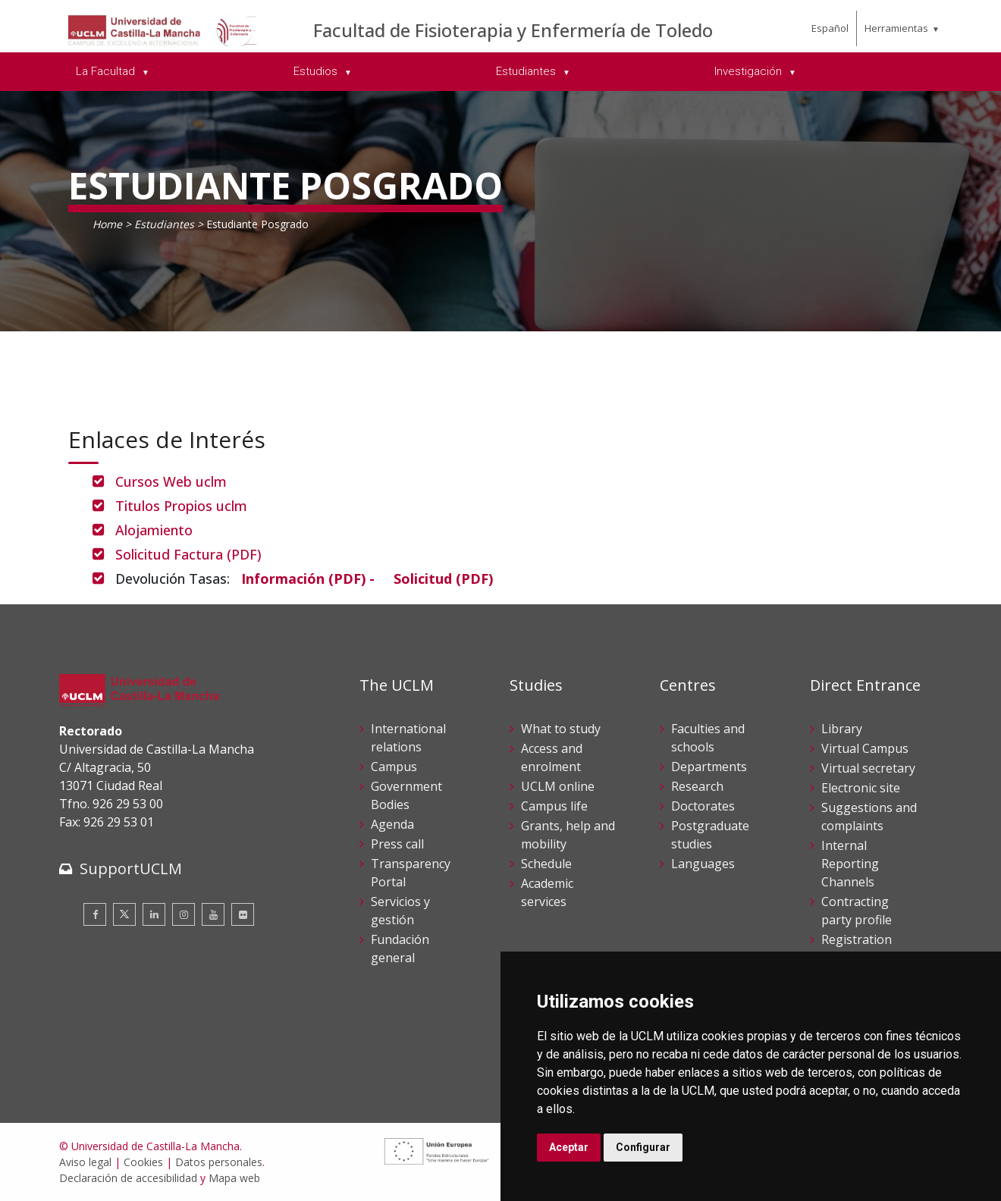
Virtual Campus (864, 748)
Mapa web (234, 1178)
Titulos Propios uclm (181, 506)
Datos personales (218, 1162)
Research (697, 786)
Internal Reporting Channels (850, 863)
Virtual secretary (868, 768)
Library (841, 728)
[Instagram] (183, 914)
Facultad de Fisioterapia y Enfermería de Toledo (513, 29)
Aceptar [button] (568, 1147)
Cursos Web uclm (171, 481)
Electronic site (860, 787)
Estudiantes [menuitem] (527, 71)
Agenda (392, 824)
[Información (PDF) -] (308, 578)
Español (830, 28)
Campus (394, 766)
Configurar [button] (643, 1147)
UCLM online (558, 786)
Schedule (546, 863)
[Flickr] (242, 914)
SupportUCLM (131, 868)
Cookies (143, 1162)
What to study (561, 728)
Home (107, 224)
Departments (709, 766)
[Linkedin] (154, 914)
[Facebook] (94, 914)
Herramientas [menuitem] (896, 28)
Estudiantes (165, 224)
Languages (703, 863)
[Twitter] (124, 914)
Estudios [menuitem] (316, 71)
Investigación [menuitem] (749, 71)
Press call (397, 844)
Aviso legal (85, 1162)
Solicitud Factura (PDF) (196, 554)
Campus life (554, 806)
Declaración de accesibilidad (128, 1178)
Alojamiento (154, 530)
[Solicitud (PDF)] (443, 578)
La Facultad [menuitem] (107, 71)
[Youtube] (213, 914)
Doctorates (703, 806)
